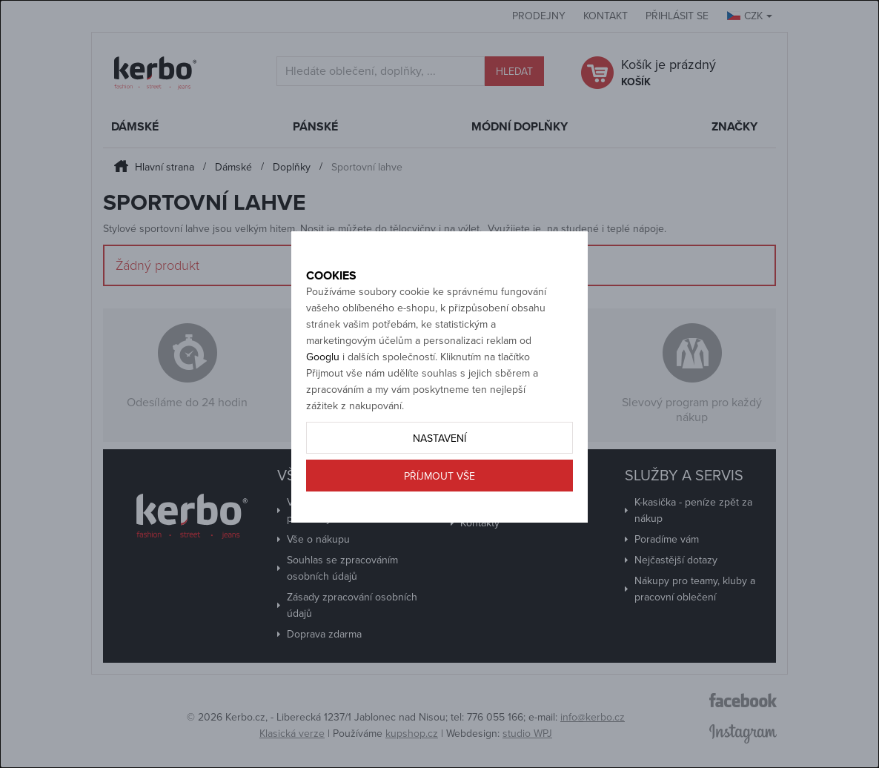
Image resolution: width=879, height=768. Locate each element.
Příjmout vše (439, 509)
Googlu (322, 390)
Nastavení (439, 472)
